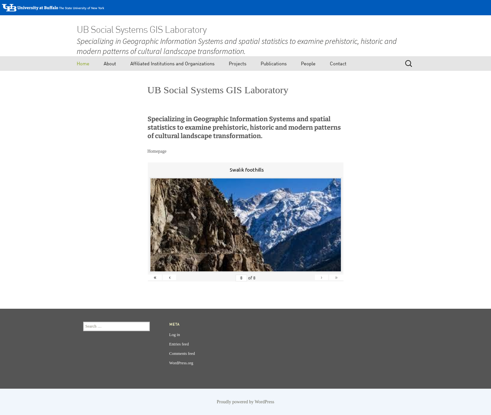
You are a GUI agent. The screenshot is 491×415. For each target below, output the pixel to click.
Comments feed (182, 353)
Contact (338, 63)
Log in (174, 334)
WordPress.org (181, 363)
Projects (237, 63)
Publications (274, 63)
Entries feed (179, 344)
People (308, 63)
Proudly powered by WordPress (245, 401)
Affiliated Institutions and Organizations (172, 63)
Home (83, 63)
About (110, 63)
